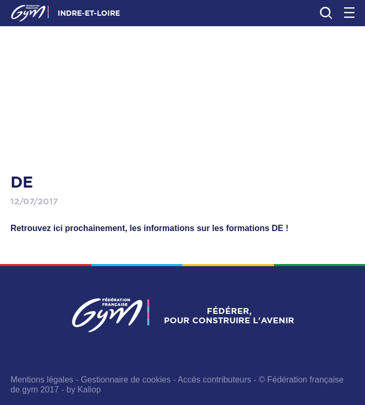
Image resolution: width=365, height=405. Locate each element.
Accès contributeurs (214, 379)
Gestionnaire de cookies (126, 379)
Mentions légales (41, 379)
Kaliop (89, 389)
